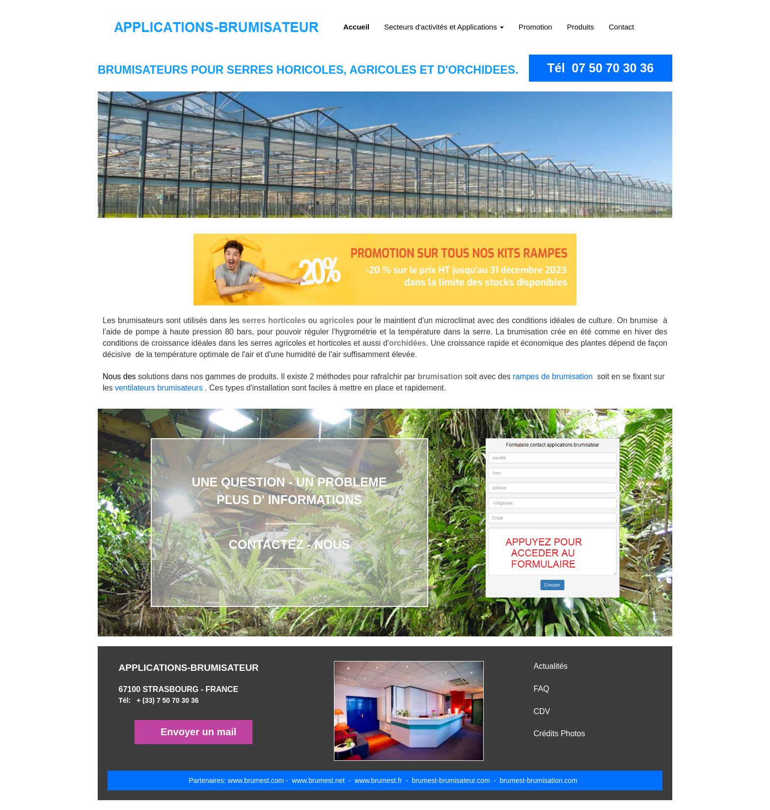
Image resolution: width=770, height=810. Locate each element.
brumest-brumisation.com (538, 780)
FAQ (542, 689)
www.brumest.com (256, 780)
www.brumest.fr (378, 780)
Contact (621, 27)
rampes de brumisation (555, 376)
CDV (542, 711)
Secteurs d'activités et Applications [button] (444, 27)
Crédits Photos (559, 733)
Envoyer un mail (199, 731)
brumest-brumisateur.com (452, 780)
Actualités (551, 666)
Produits (580, 27)
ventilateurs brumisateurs (159, 388)
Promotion (535, 27)
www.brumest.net (318, 780)
